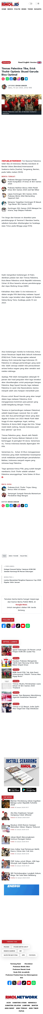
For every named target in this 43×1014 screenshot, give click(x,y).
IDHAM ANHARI (21, 86)
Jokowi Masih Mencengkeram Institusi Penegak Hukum (22, 838)
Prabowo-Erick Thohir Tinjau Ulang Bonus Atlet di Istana (22, 488)
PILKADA (6, 947)
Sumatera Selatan (13, 1005)
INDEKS (10, 9)
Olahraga (6, 62)
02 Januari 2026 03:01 (22, 817)
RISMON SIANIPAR (9, 951)
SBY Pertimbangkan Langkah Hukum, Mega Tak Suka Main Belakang (26, 874)
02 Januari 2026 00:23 (22, 866)
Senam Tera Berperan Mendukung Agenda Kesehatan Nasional (27, 696)
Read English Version (27, 62)
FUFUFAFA (32, 955)
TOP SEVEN (7, 797)
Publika (13, 878)
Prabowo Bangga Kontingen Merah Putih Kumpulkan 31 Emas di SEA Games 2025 (24, 182)
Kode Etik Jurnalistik (21, 972)
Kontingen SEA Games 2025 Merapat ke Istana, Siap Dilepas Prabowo (24, 209)
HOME (4, 9)
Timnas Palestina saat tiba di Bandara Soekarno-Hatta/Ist (20, 113)
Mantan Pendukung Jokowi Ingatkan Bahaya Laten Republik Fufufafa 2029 (26, 803)
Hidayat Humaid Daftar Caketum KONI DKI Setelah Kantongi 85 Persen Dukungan (20, 570)
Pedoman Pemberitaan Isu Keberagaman (21, 975)
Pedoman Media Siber (21, 967)
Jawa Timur (33, 1008)
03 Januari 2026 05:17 (22, 807)
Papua (21, 1011)
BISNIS (24, 9)
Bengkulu (32, 1003)
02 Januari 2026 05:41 (22, 842)
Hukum (13, 817)
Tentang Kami (15, 964)
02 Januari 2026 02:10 (22, 854)
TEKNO (30, 9)
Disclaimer (29, 964)
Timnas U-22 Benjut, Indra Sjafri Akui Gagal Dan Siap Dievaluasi (26, 708)
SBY (20, 951)
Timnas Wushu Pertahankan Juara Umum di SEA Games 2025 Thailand (27, 686)
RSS (21, 978)
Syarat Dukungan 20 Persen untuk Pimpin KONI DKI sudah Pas (27, 651)
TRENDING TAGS (12, 942)
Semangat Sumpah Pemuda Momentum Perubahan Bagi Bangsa (24, 495)
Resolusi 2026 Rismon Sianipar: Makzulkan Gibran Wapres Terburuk (25, 826)
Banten (35, 1005)
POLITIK (17, 9)
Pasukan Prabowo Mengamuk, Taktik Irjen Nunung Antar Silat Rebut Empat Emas (25, 663)
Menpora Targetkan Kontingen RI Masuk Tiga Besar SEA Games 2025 (24, 203)
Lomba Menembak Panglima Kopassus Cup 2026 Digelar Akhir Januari (22, 581)
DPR (23, 955)
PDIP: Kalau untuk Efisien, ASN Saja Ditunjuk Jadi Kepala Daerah (25, 862)
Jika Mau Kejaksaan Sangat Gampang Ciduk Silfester (22, 814)
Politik (12, 807)
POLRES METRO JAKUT (21, 947)
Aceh (8, 1003)
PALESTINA (23, 556)
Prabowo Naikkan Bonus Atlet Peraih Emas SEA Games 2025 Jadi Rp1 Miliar (23, 189)
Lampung (26, 1005)
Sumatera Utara (19, 1003)
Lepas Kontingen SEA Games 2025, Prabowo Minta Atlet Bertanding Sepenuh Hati (22, 196)
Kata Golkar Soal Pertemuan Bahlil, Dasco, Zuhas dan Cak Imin (25, 850)
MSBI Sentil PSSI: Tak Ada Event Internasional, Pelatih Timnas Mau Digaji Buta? (27, 674)
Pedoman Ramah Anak (21, 969)
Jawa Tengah (21, 1008)
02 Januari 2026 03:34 (22, 878)
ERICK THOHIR (13, 556)
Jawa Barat (9, 1008)
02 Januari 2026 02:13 (22, 830)
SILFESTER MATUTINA (11, 955)
